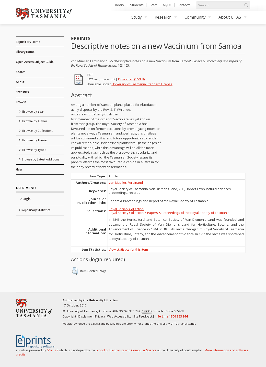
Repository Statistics (36, 210)
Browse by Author (34, 121)
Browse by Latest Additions (40, 159)
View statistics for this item (128, 249)
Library (119, 5)
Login (27, 199)
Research (166, 17)
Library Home (25, 52)
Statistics (22, 92)
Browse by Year (33, 112)
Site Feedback (142, 316)
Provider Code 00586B (163, 311)
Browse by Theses (34, 140)
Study (139, 17)
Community (198, 17)
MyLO (167, 5)
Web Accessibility (119, 316)
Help (19, 169)
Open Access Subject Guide (35, 62)
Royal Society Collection (126, 209)
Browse (21, 102)
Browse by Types (34, 150)
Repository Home (28, 42)
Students (137, 5)
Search (20, 72)
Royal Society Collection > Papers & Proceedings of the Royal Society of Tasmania (169, 212)
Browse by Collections (37, 131)
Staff (153, 5)
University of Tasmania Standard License (142, 84)
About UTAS (233, 17)
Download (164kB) (131, 79)
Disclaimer (85, 316)
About (20, 82)
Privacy (100, 316)
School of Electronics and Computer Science (126, 350)
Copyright (69, 316)
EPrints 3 (52, 350)
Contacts (183, 5)
